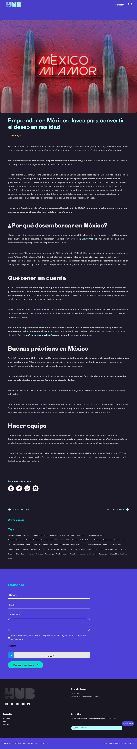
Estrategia (16, 136)
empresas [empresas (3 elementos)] (107, 545)
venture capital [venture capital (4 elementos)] (85, 554)
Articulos (6, 719)
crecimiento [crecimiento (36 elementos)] (119, 540)
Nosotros (75, 694)
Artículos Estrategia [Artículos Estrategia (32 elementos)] (57, 535)
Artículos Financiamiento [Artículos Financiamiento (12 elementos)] (77, 535)
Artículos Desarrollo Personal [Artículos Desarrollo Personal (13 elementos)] (19, 535)
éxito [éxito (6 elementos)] (10, 559)
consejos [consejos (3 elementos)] (97, 540)
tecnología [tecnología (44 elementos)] (49, 554)
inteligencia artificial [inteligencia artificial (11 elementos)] (69, 549)
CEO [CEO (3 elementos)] (67, 540)
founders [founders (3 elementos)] (33, 549)
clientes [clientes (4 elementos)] (74, 540)
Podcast (6, 725)
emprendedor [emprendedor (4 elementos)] (31, 545)
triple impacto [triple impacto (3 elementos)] (62, 554)
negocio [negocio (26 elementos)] (123, 549)
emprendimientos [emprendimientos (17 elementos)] (94, 545)
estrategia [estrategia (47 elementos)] (117, 545)
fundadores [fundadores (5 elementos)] (44, 549)
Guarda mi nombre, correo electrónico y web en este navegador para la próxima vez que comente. (48, 638)
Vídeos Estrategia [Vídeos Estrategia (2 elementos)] (100, 554)
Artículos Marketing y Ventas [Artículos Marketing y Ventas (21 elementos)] (19, 540)
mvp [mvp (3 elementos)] (116, 549)
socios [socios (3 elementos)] (23, 554)
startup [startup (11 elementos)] (31, 554)
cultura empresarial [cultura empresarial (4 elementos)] (16, 545)
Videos (5, 722)
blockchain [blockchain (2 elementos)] (59, 540)
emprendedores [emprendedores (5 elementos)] (45, 545)
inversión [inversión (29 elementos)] (82, 549)
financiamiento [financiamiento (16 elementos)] (14, 549)
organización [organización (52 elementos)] (13, 554)
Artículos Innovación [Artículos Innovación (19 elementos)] (96, 535)
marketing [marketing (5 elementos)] (109, 549)
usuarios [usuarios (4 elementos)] (73, 554)
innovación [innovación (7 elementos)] (55, 549)
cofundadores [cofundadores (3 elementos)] (86, 540)
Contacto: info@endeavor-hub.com (85, 697)
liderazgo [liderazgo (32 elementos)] (92, 549)
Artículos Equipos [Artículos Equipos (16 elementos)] (40, 535)
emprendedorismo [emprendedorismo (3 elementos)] (61, 545)
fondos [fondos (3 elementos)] (25, 549)
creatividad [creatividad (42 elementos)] (107, 540)
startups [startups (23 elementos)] (39, 554)
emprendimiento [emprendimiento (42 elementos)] (78, 545)
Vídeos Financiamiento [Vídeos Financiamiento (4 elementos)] (118, 554)
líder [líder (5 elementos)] (101, 549)
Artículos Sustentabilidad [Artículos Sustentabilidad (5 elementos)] (43, 540)
